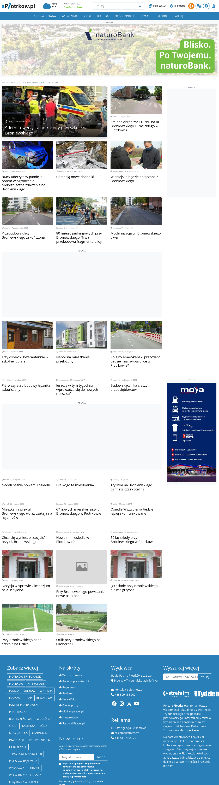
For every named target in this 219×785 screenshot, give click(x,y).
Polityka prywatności (75, 681)
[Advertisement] (82, 276)
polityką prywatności (74, 776)
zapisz (101, 757)
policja (14, 691)
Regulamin (69, 687)
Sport (87, 16)
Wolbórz (43, 719)
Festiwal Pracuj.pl (73, 723)
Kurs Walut (157, 6)
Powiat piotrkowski (23, 705)
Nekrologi (178, 6)
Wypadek (46, 691)
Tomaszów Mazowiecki (25, 754)
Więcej (179, 16)
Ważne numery (72, 675)
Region (162, 16)
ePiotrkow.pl (9, 82)
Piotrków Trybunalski (25, 676)
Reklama (67, 693)
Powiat (144, 16)
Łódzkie (34, 768)
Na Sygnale (36, 684)
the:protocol (70, 717)
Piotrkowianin (39, 740)
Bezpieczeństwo (20, 719)
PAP (29, 698)
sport (13, 726)
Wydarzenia (69, 16)
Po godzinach (124, 16)
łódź (43, 726)
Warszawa (16, 768)
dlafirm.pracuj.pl (73, 711)
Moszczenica (18, 733)
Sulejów (29, 691)
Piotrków (16, 684)
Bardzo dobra (73, 7)
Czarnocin (39, 733)
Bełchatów (44, 698)
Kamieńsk (28, 726)
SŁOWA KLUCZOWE (28, 82)
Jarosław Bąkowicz (23, 761)
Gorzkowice (18, 747)
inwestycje (17, 740)
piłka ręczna (18, 712)
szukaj (205, 677)
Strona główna (45, 16)
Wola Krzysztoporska (25, 775)
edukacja (15, 698)
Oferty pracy (70, 705)
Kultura (102, 16)
